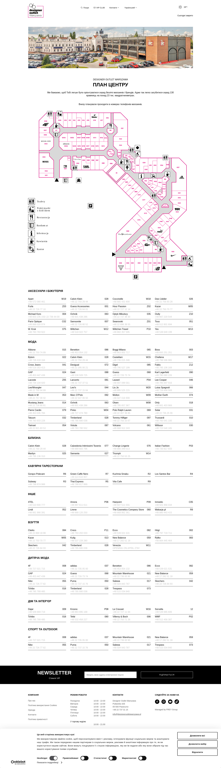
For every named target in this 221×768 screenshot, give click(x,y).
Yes (174, 329)
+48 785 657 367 (121, 405)
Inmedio (174, 502)
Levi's (89, 387)
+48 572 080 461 (36, 302)
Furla (47, 306)
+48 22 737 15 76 (79, 584)
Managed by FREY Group (166, 709)
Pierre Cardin (47, 410)
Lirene (73, 509)
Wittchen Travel (132, 329)
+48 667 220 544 (163, 317)
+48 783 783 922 (36, 332)
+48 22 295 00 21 (79, 367)
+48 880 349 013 (121, 449)
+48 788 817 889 (78, 484)
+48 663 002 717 (121, 352)
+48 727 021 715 (36, 569)
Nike (47, 581)
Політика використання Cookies (42, 705)
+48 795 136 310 (36, 456)
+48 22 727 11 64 (121, 612)
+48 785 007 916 (163, 383)
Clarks (47, 530)
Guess (132, 372)
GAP (47, 372)
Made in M (47, 395)
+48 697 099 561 (121, 383)
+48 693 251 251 (163, 352)
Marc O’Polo (89, 395)
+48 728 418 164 (36, 360)
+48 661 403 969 (163, 405)
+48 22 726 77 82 (37, 584)
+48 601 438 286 (78, 317)
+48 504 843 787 (121, 584)
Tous (174, 321)
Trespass (132, 588)
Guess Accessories (89, 306)
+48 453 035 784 (36, 413)
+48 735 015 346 (121, 360)
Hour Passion (132, 306)
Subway (47, 481)
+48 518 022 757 (78, 332)
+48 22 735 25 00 (164, 413)
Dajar (47, 609)
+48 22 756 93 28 (164, 302)
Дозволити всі (197, 735)
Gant (89, 372)
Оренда (31, 710)
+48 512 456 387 (163, 619)
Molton (132, 395)
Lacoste (47, 380)
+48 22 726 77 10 (37, 309)
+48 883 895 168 (78, 612)
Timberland (89, 417)
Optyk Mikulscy (132, 314)
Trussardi (174, 417)
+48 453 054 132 (78, 352)
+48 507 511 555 (121, 505)
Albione (47, 349)
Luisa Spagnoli (174, 387)
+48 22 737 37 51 (79, 383)
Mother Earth (174, 395)
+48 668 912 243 (121, 428)
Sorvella (174, 609)
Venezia (132, 545)
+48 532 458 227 (78, 619)
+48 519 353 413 (36, 367)
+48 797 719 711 (163, 533)
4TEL (30, 502)
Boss (174, 349)
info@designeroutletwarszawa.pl (127, 714)
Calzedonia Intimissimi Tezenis (89, 445)
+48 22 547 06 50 (79, 398)
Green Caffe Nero (89, 474)
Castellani (132, 357)
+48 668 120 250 (78, 512)
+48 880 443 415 (163, 512)
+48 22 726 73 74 (121, 375)
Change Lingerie (132, 445)
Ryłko (174, 537)
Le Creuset (132, 609)
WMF (174, 616)
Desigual (89, 364)
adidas (89, 565)
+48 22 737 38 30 (121, 317)
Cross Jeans (47, 364)
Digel (132, 364)
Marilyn (47, 453)
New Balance (132, 537)
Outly (174, 314)
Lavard (132, 380)
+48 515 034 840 (121, 591)
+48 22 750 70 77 (164, 309)
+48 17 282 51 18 (121, 540)
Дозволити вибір (197, 744)
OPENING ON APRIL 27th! (126, 548)
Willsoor (174, 425)
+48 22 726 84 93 (37, 548)
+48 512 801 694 (163, 324)
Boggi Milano (132, 349)
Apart (47, 299)
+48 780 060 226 (163, 375)
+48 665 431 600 (121, 302)
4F (47, 565)
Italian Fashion (174, 445)
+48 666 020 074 (36, 324)
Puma (89, 581)
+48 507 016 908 (121, 398)
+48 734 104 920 (36, 383)
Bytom (47, 357)
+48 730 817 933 (163, 449)
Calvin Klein (89, 299)
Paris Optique (47, 321)
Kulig (89, 537)
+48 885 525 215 (121, 390)
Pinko (89, 410)
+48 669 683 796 (78, 449)
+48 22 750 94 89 (37, 390)
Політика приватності (37, 719)
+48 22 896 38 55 (121, 324)
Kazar (174, 306)
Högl (174, 530)
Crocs (89, 530)
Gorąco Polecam (47, 474)
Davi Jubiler (174, 299)
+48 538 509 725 (78, 375)
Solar (174, 410)
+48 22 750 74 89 (37, 352)
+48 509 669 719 (36, 612)
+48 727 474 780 (78, 413)
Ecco (132, 530)
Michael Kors (47, 314)
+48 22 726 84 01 (79, 309)
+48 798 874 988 (36, 484)
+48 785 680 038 (78, 420)
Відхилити (197, 752)
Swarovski (132, 321)
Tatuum (47, 417)
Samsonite (89, 321)
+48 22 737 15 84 (79, 390)
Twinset (47, 425)
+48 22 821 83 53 (37, 428)
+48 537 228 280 (78, 540)
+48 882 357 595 (121, 332)
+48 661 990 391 (36, 512)
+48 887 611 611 (78, 505)
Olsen (132, 402)
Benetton (89, 349)
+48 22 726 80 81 (37, 405)
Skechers (47, 545)
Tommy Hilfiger (132, 417)
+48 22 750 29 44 (79, 302)
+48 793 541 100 (163, 420)
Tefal (89, 616)
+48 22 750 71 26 (121, 619)
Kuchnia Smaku (132, 474)
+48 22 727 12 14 (121, 309)
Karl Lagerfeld (174, 372)
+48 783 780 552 (78, 428)
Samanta (89, 453)
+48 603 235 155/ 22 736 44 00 (43, 317)
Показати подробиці (47, 762)
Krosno (89, 609)
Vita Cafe (132, 481)
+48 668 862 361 (121, 512)
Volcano (132, 425)
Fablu (174, 364)
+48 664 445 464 (163, 540)
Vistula (89, 425)
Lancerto (89, 380)
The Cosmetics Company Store (132, 509)
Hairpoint (132, 502)
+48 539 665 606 (163, 612)
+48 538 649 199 (163, 332)
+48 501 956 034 (163, 505)
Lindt (47, 509)
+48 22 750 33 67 (121, 420)
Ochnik (89, 314)
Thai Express (89, 481)
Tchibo (47, 588)
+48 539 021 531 (121, 533)
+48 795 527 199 (121, 367)
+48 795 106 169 (163, 367)
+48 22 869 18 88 (37, 533)
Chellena (174, 357)
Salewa (132, 581)
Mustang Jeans (47, 402)
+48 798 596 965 (163, 360)
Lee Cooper (174, 380)
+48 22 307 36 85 (121, 413)
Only (174, 402)
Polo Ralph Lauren (132, 410)
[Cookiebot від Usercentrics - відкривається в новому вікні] (18, 762)
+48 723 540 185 (163, 428)
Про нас (31, 701)
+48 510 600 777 (36, 505)
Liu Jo (132, 387)
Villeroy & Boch (132, 616)
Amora (89, 502)
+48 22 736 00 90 (121, 576)
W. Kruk (47, 329)
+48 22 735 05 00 (79, 569)
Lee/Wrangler (47, 387)
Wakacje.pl (174, 509)
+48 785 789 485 (36, 591)
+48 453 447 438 (36, 375)
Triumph (132, 453)
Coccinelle (132, 299)
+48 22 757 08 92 (37, 398)
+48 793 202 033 (78, 533)
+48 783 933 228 (36, 420)
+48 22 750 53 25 (121, 456)
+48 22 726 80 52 (79, 324)
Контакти (32, 715)
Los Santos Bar (174, 474)
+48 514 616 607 (78, 477)
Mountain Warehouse (132, 573)
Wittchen (89, 329)
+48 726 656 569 (163, 390)
